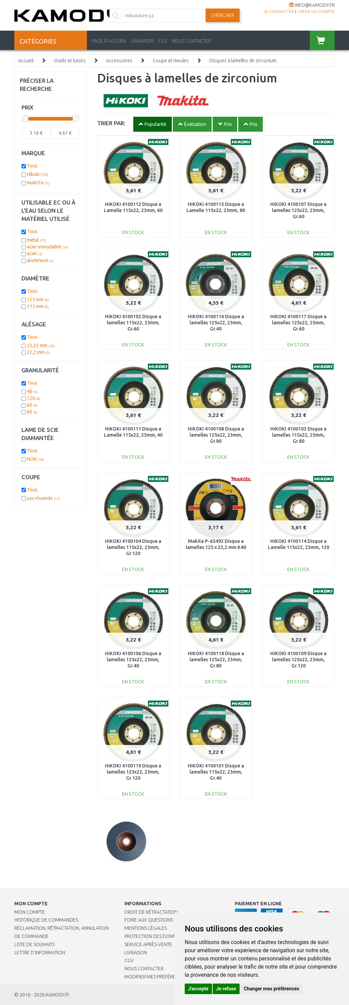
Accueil (25, 60)
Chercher (222, 15)
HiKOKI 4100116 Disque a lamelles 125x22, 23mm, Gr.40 (216, 322)
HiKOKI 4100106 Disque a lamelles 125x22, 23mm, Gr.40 (133, 659)
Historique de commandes (46, 920)
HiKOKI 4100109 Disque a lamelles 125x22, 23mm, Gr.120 (298, 659)
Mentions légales (145, 928)
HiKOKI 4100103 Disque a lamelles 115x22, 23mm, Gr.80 (298, 435)
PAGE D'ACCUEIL (109, 41)
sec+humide (43, 498)
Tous (32, 165)
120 (33, 398)
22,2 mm (38, 352)
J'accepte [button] (198, 988)
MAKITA (38, 182)
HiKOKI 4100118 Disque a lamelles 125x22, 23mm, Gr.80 (216, 659)
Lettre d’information (39, 952)
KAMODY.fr (57, 995)
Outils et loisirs (70, 60)
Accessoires (119, 60)
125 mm (38, 299)
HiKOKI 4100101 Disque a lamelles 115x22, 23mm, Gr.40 (216, 772)
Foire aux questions (148, 920)
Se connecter (279, 11)
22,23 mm (41, 345)
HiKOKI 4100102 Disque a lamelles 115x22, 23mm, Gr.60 (133, 322)
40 (32, 391)
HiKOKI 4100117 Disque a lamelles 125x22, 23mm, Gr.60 (298, 322)
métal (36, 240)
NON (35, 459)
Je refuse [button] (226, 988)
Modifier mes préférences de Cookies (169, 976)
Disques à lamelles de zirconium (242, 60)
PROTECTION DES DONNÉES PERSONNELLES (171, 936)
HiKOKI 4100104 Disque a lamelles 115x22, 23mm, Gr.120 (133, 547)
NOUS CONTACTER (191, 41)
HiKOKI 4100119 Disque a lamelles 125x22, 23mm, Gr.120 (133, 772)
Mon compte (29, 912)
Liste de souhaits (34, 944)
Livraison (135, 952)
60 (32, 405)
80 (32, 412)
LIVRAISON (142, 41)
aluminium (40, 260)
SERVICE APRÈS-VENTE (148, 944)
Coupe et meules (171, 60)
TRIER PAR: (111, 123)
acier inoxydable (48, 246)
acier (34, 253)
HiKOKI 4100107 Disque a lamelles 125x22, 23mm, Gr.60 (298, 210)
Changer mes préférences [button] (271, 988)
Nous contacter (144, 968)
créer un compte (316, 11)
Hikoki (37, 174)
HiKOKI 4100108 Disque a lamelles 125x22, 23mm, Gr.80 (216, 435)
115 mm (38, 306)
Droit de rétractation (151, 912)
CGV (162, 41)
